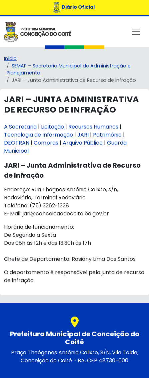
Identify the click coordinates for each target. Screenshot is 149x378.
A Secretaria (20, 127)
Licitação (53, 127)
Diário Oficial (78, 7)
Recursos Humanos (93, 127)
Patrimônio (108, 135)
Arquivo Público (83, 143)
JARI (83, 135)
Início (10, 58)
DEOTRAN (17, 143)
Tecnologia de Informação (38, 135)
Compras (47, 143)
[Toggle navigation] (136, 31)
